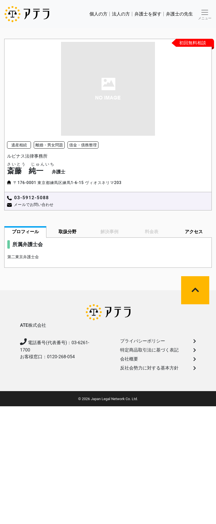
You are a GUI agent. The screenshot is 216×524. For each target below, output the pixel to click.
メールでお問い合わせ (33, 204)
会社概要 (158, 359)
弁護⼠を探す (147, 14)
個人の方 (98, 14)
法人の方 (121, 14)
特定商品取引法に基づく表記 (158, 350)
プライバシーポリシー (158, 341)
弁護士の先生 (179, 14)
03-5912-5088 (31, 197)
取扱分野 (67, 231)
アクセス (194, 231)
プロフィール (25, 231)
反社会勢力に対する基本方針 (158, 368)
